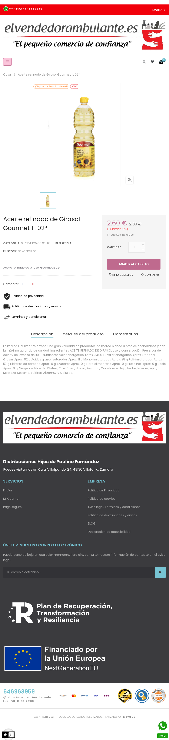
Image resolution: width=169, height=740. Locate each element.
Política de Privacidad (103, 490)
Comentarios (125, 334)
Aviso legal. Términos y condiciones (114, 507)
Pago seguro (12, 507)
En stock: (10, 251)
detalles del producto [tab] (83, 334)
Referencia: (63, 243)
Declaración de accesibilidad (109, 532)
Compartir (22, 284)
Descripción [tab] (42, 334)
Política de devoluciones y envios (112, 515)
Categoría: (11, 243)
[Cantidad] (134, 247)
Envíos (8, 490)
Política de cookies (101, 499)
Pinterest (33, 284)
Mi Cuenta (11, 499)
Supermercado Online (35, 243)
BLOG (92, 523)
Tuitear (27, 284)
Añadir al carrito (134, 264)
